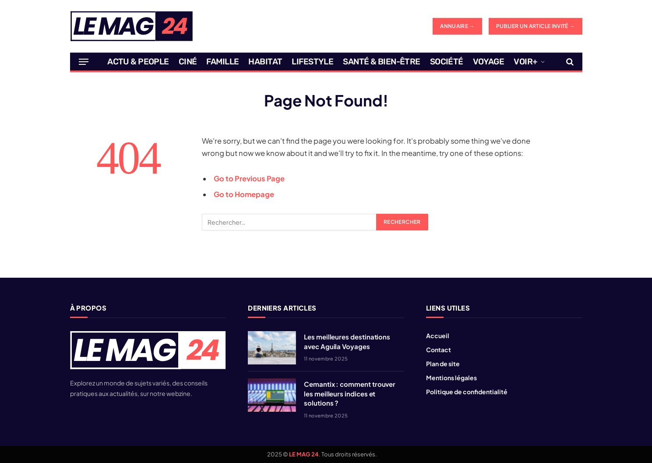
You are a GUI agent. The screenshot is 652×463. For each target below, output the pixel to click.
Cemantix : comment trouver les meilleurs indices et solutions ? (349, 393)
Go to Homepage (244, 194)
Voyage (488, 62)
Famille (222, 62)
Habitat (265, 62)
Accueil (437, 335)
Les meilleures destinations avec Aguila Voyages (347, 341)
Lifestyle (312, 62)
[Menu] (83, 62)
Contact (438, 349)
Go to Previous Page (249, 178)
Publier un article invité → (535, 26)
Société (446, 62)
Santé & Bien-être (381, 62)
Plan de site (443, 364)
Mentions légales (451, 378)
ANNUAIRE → (457, 26)
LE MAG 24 (304, 454)
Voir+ (525, 62)
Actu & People (138, 62)
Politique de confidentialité (467, 392)
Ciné (188, 62)
